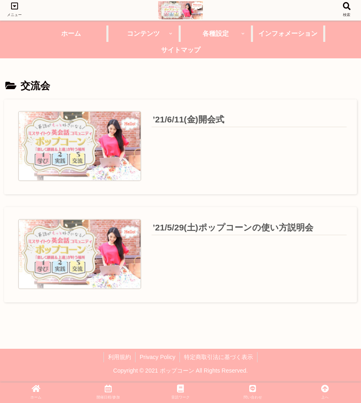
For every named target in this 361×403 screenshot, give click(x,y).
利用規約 (119, 357)
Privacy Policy (157, 357)
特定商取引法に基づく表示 (218, 357)
